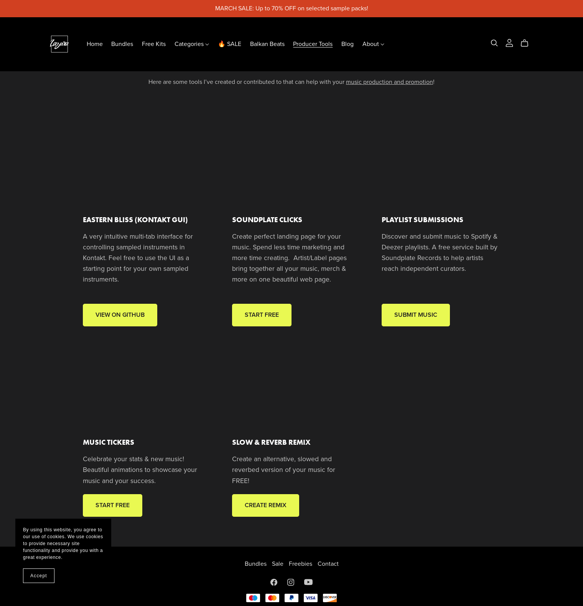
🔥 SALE (229, 44)
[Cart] (528, 43)
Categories (192, 44)
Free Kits (154, 44)
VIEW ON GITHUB (120, 315)
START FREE (262, 315)
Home (95, 44)
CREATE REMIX (266, 505)
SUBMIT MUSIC (415, 315)
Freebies (301, 564)
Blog (347, 44)
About (373, 44)
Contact (328, 564)
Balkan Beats (267, 44)
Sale (278, 564)
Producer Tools (313, 44)
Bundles (122, 44)
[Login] (509, 42)
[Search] (494, 43)
